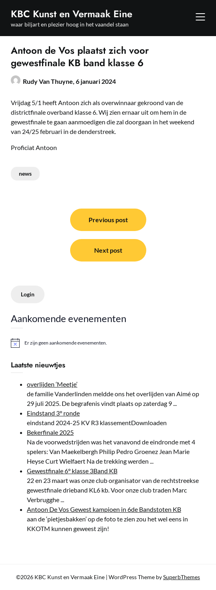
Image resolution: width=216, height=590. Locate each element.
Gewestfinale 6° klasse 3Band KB (72, 470)
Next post (108, 250)
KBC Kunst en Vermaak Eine (71, 14)
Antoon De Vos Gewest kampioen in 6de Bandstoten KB (104, 509)
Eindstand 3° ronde (53, 413)
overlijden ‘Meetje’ (52, 384)
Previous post (108, 219)
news (25, 173)
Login (27, 294)
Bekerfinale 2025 (50, 432)
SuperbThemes (181, 577)
